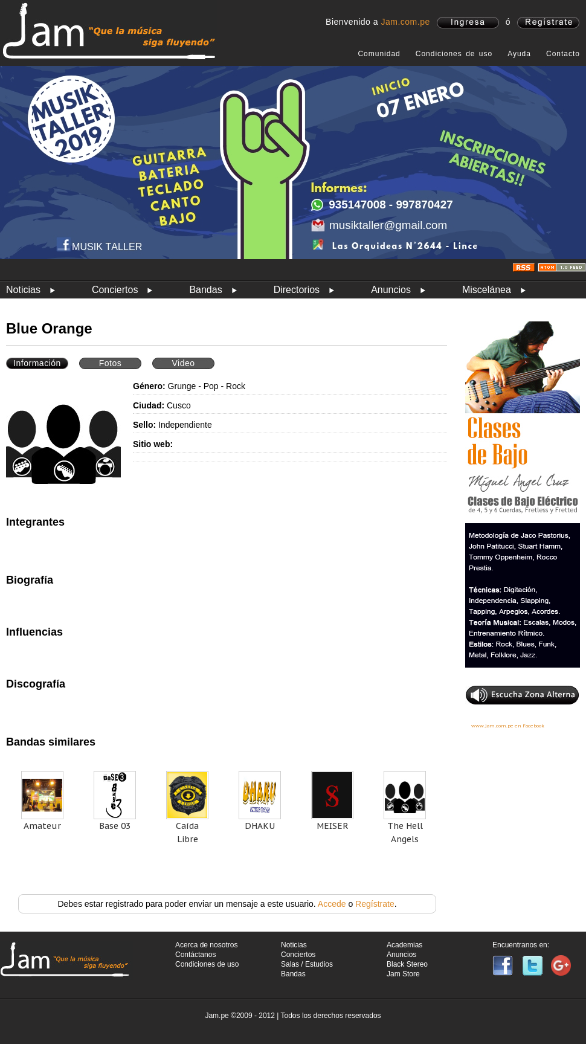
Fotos (110, 363)
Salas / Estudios (307, 964)
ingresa (468, 22)
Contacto (563, 54)
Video (183, 363)
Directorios (297, 290)
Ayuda (519, 54)
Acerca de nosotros (206, 945)
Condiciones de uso (454, 54)
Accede (332, 904)
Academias (404, 945)
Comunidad (379, 54)
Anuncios (391, 290)
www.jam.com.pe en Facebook (507, 726)
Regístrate (374, 904)
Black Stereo (407, 964)
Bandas (205, 290)
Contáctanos (195, 954)
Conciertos (115, 290)
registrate (548, 22)
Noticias (23, 290)
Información (37, 363)
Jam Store (403, 974)
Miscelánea (486, 290)
